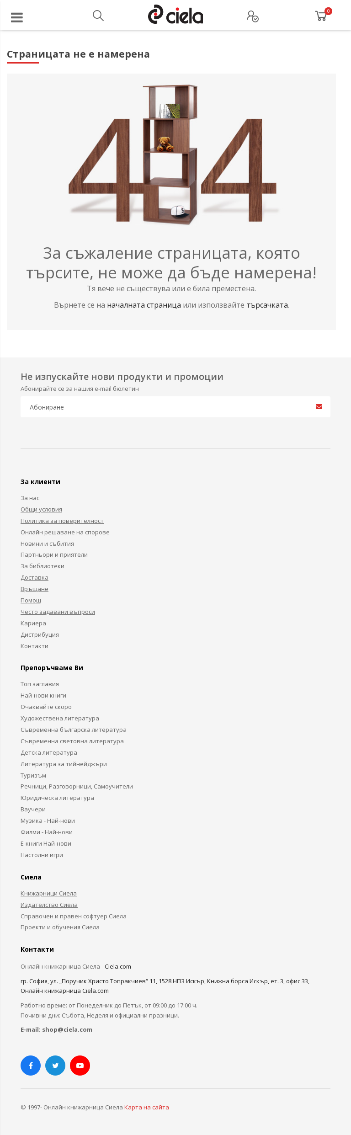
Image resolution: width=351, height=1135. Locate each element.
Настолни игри (42, 855)
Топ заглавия (40, 684)
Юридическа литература (57, 798)
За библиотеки (42, 566)
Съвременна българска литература (74, 729)
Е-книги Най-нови (46, 843)
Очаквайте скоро (46, 707)
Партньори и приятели (54, 554)
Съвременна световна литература (72, 741)
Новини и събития (47, 543)
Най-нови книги (43, 695)
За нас (30, 498)
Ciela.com (118, 966)
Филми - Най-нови (47, 832)
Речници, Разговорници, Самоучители (77, 786)
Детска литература (49, 752)
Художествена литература (60, 718)
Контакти (34, 646)
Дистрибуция (40, 634)
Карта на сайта (146, 1107)
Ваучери (33, 809)
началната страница (145, 305)
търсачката (267, 305)
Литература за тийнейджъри (64, 764)
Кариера (33, 623)
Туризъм (33, 775)
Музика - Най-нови (48, 820)
